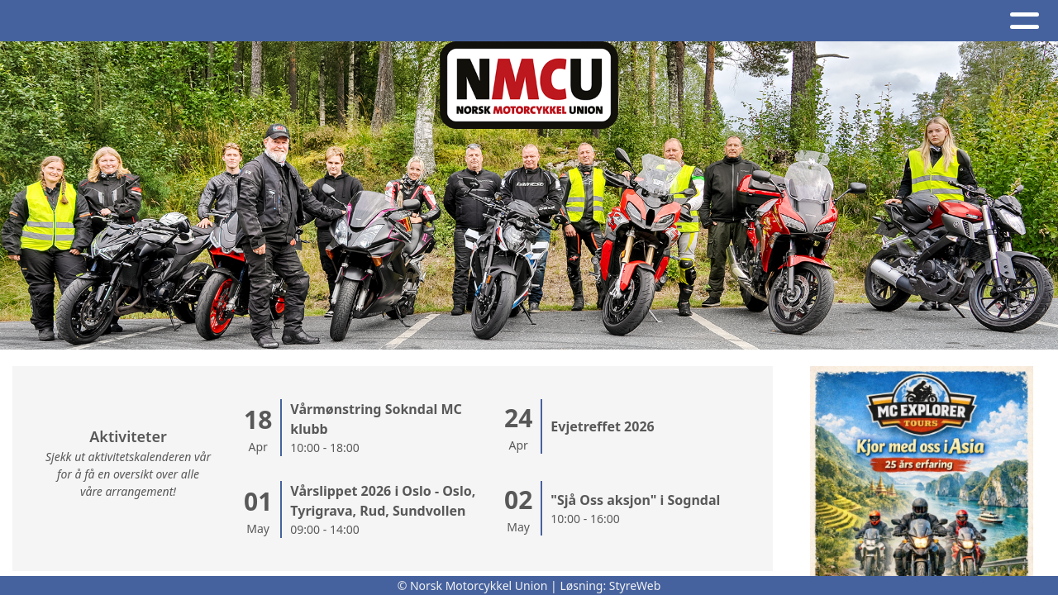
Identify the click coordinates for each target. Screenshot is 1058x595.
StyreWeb (635, 585)
